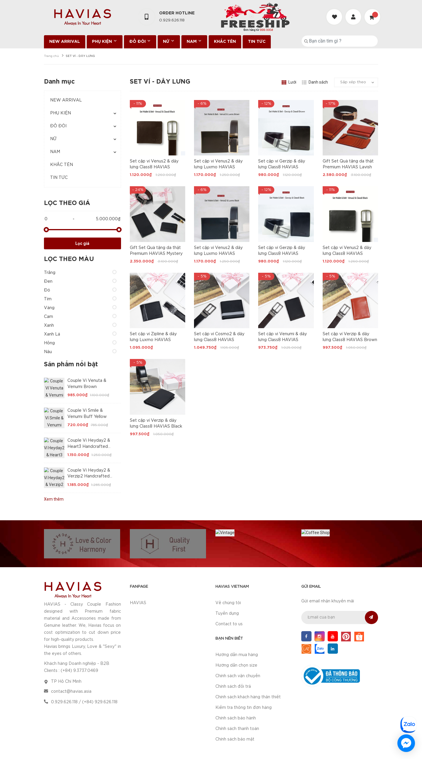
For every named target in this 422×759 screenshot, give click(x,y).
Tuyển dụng (227, 591)
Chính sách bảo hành (235, 696)
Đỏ (47, 290)
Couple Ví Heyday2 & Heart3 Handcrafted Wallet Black (88, 446)
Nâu (48, 352)
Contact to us (229, 602)
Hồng (49, 343)
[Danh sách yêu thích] (335, 12)
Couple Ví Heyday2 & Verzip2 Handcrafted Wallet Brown (88, 476)
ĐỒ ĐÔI (140, 41)
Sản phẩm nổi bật (71, 364)
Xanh (49, 325)
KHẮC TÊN (225, 41)
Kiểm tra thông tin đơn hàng (243, 685)
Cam (48, 316)
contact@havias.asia (71, 669)
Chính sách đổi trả (233, 664)
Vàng (49, 308)
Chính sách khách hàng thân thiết (248, 675)
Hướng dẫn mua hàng (236, 632)
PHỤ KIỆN (104, 41)
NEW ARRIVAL (64, 41)
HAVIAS (138, 580)
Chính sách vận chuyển (237, 653)
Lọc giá (82, 243)
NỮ (169, 41)
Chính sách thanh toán (237, 706)
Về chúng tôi (228, 580)
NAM (194, 41)
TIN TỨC (257, 41)
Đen (48, 281)
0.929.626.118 (172, 20)
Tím (48, 299)
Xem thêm (54, 499)
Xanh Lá (52, 334)
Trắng (49, 272)
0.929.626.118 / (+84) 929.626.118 (84, 680)
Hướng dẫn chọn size (236, 643)
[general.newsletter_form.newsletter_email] (339, 595)
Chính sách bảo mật (234, 717)
